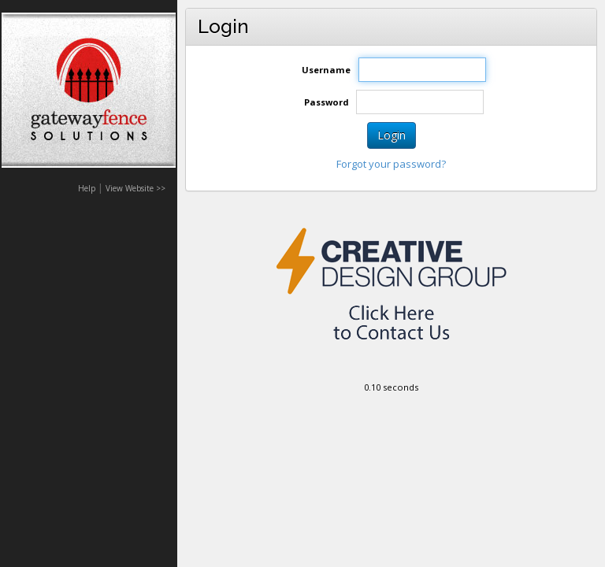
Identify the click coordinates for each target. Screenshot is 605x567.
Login (391, 135)
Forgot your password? (391, 164)
